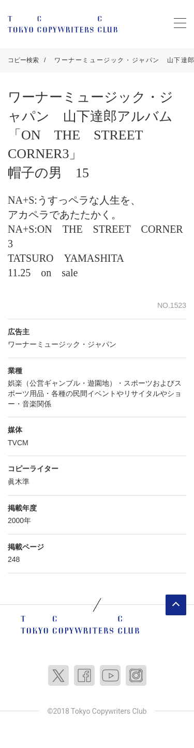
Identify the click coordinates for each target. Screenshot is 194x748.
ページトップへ (176, 605)
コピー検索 (23, 60)
